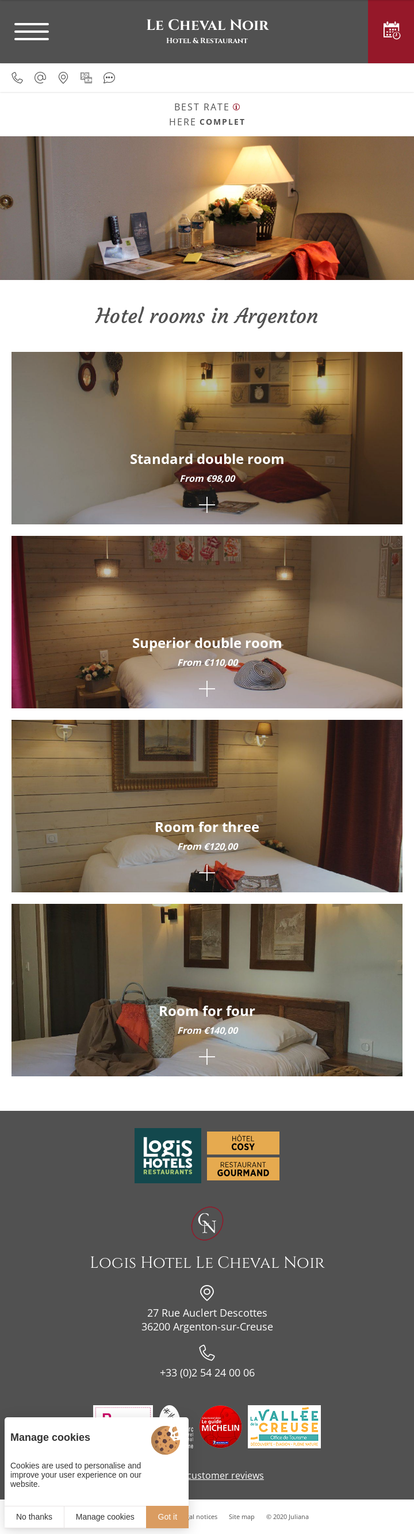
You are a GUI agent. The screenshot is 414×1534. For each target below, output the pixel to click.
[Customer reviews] (109, 77)
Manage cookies (105, 1516)
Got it (167, 1516)
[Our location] (63, 77)
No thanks (34, 1516)
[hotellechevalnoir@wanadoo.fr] (40, 77)
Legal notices (198, 1516)
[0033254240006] (17, 77)
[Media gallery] (86, 77)
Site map (242, 1516)
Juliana (299, 1516)
